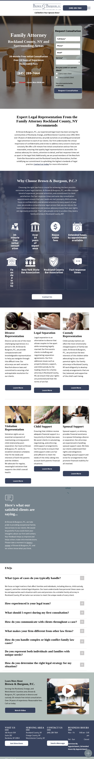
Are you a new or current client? (66, 68)
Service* (59, 58)
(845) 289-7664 (28, 73)
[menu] (88, 8)
